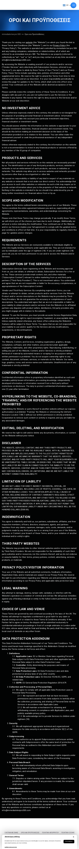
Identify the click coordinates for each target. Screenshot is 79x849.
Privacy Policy (59, 45)
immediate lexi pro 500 (11, 34)
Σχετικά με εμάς (11, 833)
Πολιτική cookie (67, 833)
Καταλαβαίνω (68, 841)
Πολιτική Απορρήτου (50, 833)
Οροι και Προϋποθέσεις (30, 833)
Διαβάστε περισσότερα (11, 847)
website (29, 42)
